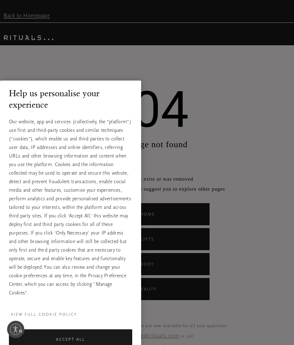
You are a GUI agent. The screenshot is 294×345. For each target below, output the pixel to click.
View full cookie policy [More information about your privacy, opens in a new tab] (44, 320)
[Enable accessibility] (15, 329)
